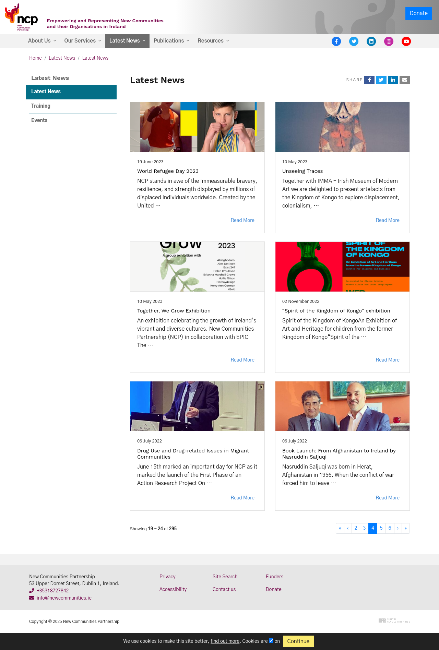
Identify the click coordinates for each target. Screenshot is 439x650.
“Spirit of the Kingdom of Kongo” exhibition (336, 311)
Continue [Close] (298, 641)
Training (40, 106)
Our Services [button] (80, 41)
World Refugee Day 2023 (168, 171)
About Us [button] (39, 41)
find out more (225, 641)
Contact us (224, 589)
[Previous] (348, 528)
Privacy (167, 577)
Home (35, 58)
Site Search (225, 577)
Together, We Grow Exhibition (174, 311)
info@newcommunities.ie (60, 598)
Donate (419, 13)
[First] (340, 528)
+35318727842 (49, 591)
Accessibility (173, 589)
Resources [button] (210, 41)
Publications (169, 41)
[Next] (398, 528)
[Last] (406, 528)
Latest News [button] (124, 41)
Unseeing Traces (302, 171)
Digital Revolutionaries (394, 620)
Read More (242, 220)
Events (39, 120)
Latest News (62, 58)
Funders (274, 577)
